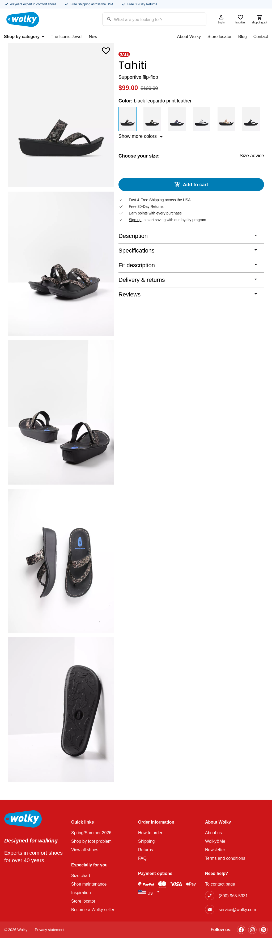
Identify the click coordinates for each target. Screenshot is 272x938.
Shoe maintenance (89, 884)
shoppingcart (259, 19)
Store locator (219, 36)
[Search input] (147, 18)
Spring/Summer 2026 (91, 832)
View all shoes (84, 850)
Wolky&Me (215, 841)
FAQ (142, 858)
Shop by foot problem (91, 841)
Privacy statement (49, 930)
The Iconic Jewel (66, 36)
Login (221, 19)
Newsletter (215, 850)
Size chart (80, 875)
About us (213, 832)
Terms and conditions (225, 858)
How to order (150, 832)
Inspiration (81, 892)
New (93, 36)
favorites (240, 19)
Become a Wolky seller (92, 909)
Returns (145, 850)
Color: (155, 101)
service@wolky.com (237, 909)
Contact (260, 36)
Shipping (146, 841)
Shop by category (24, 36)
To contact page (220, 884)
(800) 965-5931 (233, 896)
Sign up (135, 220)
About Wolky (189, 36)
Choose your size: (139, 156)
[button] (106, 49)
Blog (242, 36)
